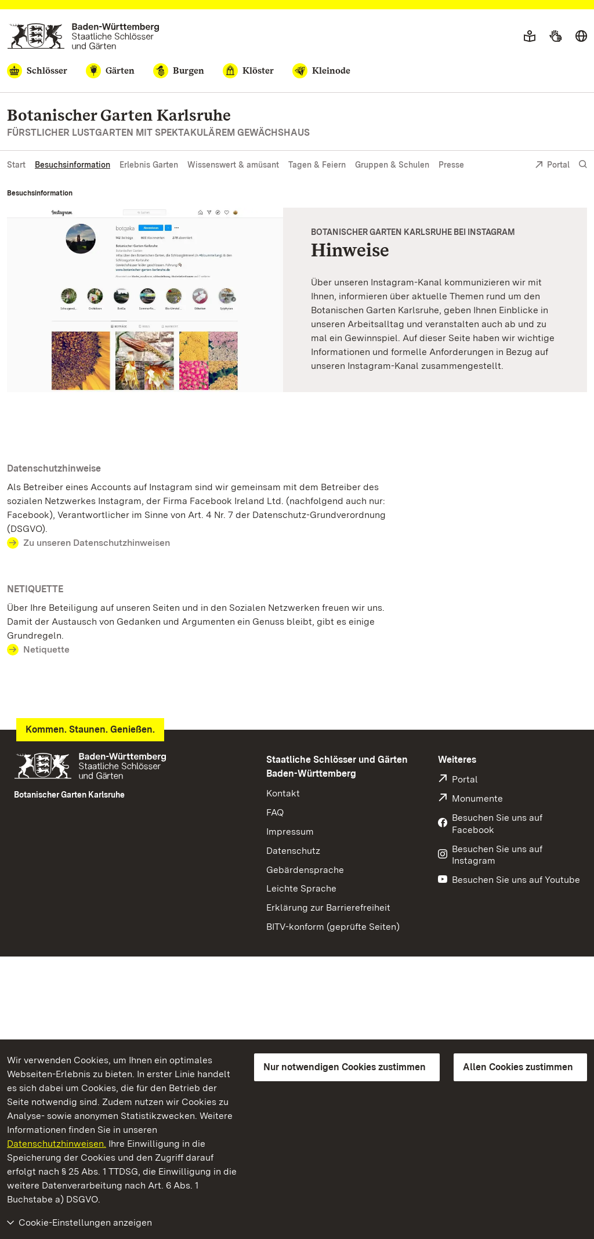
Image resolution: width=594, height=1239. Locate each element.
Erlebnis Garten (148, 164)
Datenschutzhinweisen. (56, 1143)
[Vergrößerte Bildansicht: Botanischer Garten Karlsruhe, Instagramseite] (145, 300)
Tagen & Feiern (317, 164)
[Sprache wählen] (581, 37)
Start (16, 164)
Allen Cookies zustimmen (518, 1067)
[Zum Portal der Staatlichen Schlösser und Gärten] (83, 36)
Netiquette (46, 649)
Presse (451, 164)
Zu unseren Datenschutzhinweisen (96, 542)
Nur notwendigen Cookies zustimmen (344, 1067)
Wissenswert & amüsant (233, 164)
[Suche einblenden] (583, 164)
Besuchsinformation (72, 164)
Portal (552, 166)
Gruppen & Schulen (392, 164)
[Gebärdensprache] (555, 37)
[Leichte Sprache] (529, 37)
